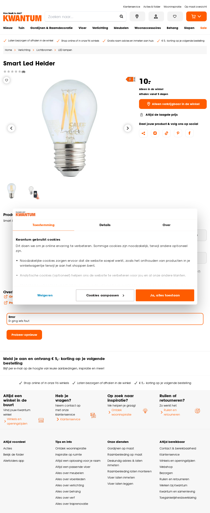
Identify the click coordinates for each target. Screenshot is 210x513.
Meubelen (121, 28)
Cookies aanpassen (105, 295)
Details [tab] (105, 225)
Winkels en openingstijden (15, 421)
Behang (172, 28)
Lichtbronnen (44, 49)
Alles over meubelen (69, 473)
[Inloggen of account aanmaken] (156, 16)
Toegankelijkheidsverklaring (178, 497)
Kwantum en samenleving (177, 491)
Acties (7, 448)
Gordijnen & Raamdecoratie (51, 28)
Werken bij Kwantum (173, 485)
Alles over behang (68, 491)
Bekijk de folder (13, 454)
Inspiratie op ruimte (68, 454)
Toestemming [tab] (43, 225)
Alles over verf (65, 497)
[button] (131, 79)
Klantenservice (67, 419)
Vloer (82, 28)
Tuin (21, 28)
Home (8, 49)
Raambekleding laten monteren (129, 471)
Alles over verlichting (69, 485)
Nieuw (8, 28)
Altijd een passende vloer (72, 466)
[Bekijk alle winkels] (137, 16)
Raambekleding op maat (124, 454)
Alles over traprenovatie (71, 503)
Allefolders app (13, 460)
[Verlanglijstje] (6, 80)
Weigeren (45, 295)
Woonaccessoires (148, 28)
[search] (85, 16)
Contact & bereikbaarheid (178, 448)
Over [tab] (166, 225)
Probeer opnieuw (24, 334)
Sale (203, 28)
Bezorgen (166, 473)
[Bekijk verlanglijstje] (175, 16)
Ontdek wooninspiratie (119, 412)
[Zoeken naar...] (121, 16)
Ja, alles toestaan (165, 295)
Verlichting (100, 28)
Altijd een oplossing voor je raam (77, 460)
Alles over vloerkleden (70, 479)
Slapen (189, 28)
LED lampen (65, 49)
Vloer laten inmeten (121, 477)
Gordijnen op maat (120, 448)
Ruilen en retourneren (170, 412)
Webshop (166, 466)
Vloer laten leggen (120, 483)
